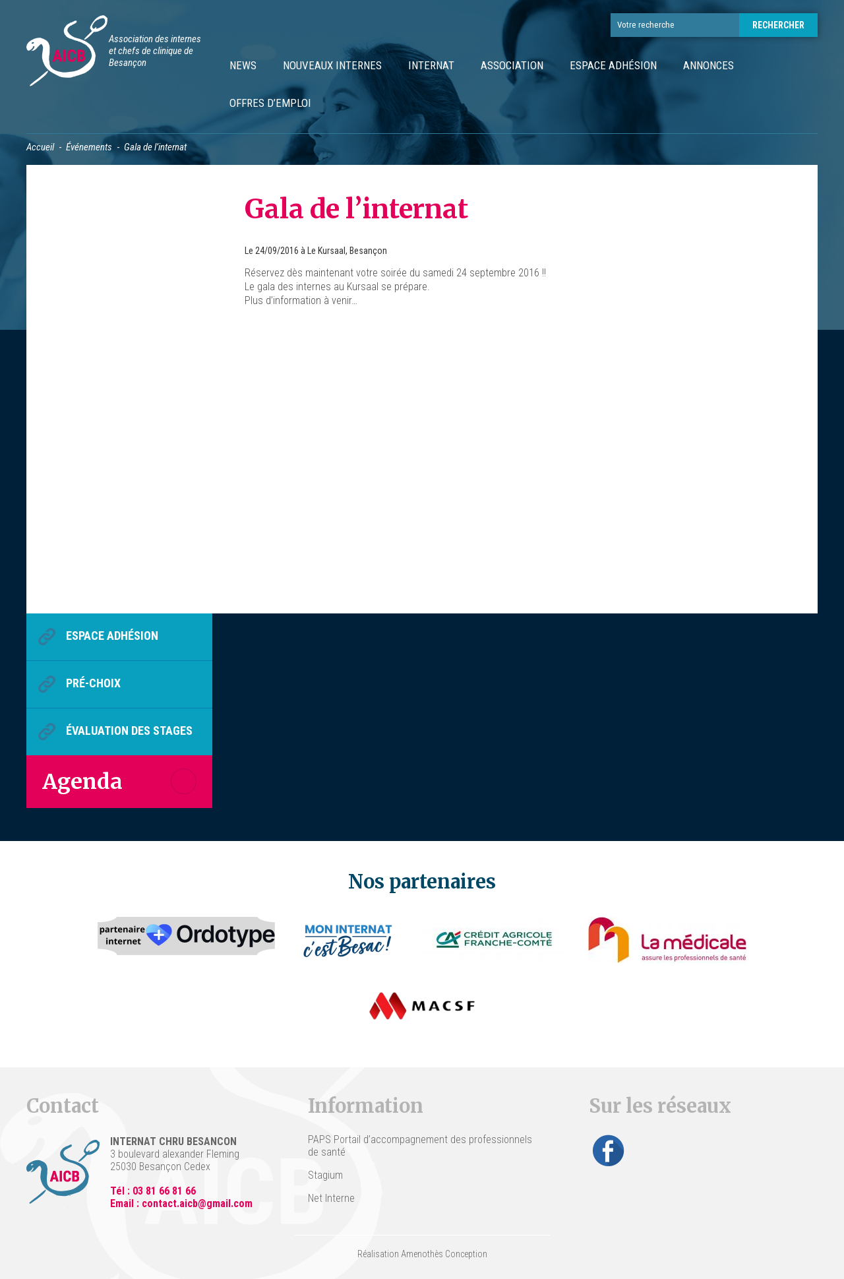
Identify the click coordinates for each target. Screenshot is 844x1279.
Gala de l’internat (356, 209)
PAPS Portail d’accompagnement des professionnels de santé (420, 1145)
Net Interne (331, 1198)
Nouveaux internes (332, 65)
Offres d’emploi (270, 102)
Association (512, 65)
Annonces (708, 65)
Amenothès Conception (444, 1254)
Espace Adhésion (613, 65)
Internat (431, 65)
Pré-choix (93, 683)
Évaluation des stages (129, 730)
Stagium (325, 1175)
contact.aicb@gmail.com (197, 1203)
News (242, 65)
